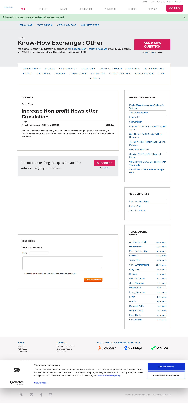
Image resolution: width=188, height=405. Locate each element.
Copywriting (89, 70)
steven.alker (134, 262)
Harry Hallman (136, 312)
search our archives (98, 50)
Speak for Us (23, 374)
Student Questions (120, 75)
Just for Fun (98, 75)
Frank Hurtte (135, 317)
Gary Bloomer (135, 248)
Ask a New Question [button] (152, 46)
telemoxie (133, 257)
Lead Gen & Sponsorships (28, 365)
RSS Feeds (22, 351)
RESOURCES (86, 10)
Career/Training (68, 70)
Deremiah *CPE (136, 307)
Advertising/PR (32, 70)
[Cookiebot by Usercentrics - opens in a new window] (16, 400)
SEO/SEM (27, 75)
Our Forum (94, 80)
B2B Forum (61, 353)
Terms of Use (62, 374)
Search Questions (66, 27)
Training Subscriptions (66, 348)
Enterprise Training (64, 351)
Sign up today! (149, 54)
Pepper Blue (135, 289)
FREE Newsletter (149, 3)
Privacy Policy (62, 376)
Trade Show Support (138, 114)
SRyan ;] (133, 275)
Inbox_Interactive (137, 294)
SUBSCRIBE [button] (104, 164)
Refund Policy (62, 371)
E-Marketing (133, 70)
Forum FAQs (135, 207)
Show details (40, 400)
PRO (23, 10)
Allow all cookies (166, 384)
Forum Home (26, 27)
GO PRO (174, 9)
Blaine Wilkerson (137, 280)
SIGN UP (153, 10)
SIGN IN (132, 10)
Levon (132, 298)
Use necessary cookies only (166, 392)
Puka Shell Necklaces (139, 151)
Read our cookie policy (109, 393)
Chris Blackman (136, 285)
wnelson (133, 303)
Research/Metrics (154, 70)
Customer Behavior (111, 70)
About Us (21, 348)
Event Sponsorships (26, 368)
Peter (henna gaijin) (138, 253)
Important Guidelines (139, 203)
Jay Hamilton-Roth (137, 243)
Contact (178, 3)
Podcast (170, 3)
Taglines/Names (78, 75)
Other (161, 75)
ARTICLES (42, 10)
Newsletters (22, 353)
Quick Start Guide (89, 27)
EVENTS (64, 10)
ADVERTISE (110, 10)
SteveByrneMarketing (139, 266)
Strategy (60, 75)
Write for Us (22, 371)
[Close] (184, 19)
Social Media (43, 75)
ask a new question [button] (77, 50)
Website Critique (144, 75)
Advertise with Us (137, 212)
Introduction (134, 119)
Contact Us (61, 365)
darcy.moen (134, 271)
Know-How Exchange (65, 368)
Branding (50, 70)
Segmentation (135, 123)
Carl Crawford (135, 321)
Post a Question (45, 27)
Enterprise (161, 3)
